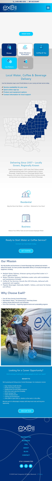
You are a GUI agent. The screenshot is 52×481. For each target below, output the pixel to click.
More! (25, 69)
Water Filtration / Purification (25, 53)
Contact (26, 455)
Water (9, 53)
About (26, 448)
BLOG (26, 451)
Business (26, 228)
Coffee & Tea (41, 53)
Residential (26, 204)
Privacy (40, 474)
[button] (48, 8)
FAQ (26, 444)
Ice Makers (9, 68)
